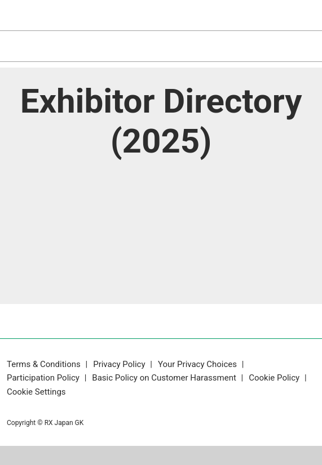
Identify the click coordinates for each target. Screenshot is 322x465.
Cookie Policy (275, 378)
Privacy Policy (120, 364)
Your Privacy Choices (198, 364)
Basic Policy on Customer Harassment (165, 378)
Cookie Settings (36, 392)
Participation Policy (44, 378)
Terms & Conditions (45, 364)
